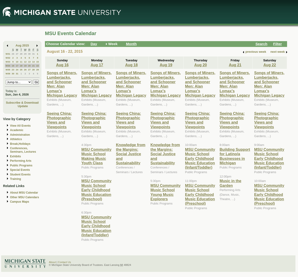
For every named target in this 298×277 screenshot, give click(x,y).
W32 (8, 57)
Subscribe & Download (22, 102)
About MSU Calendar (24, 192)
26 (13, 54)
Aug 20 (200, 65)
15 (37, 61)
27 (17, 54)
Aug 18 (131, 65)
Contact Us (64, 262)
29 (25, 54)
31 (33, 54)
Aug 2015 (22, 45)
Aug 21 (235, 65)
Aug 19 (166, 65)
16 (13, 65)
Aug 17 (97, 65)
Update (23, 106)
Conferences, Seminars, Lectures (23, 150)
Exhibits (15, 156)
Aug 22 (269, 65)
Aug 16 (62, 65)
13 (29, 61)
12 (25, 61)
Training (15, 179)
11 (21, 61)
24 (17, 69)
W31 (8, 54)
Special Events (20, 169)
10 (17, 61)
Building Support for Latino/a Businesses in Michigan (235, 156)
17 (17, 65)
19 (25, 65)
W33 (8, 61)
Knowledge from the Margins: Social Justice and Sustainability (131, 154)
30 (29, 54)
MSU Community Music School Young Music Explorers (165, 192)
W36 (8, 73)
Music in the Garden (230, 183)
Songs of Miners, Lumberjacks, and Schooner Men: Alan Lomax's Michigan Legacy (62, 84)
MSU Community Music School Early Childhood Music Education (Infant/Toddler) (96, 226)
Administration (20, 134)
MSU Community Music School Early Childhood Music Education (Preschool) (96, 190)
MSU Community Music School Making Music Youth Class (96, 156)
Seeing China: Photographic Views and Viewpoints (59, 120)
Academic (16, 130)
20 (29, 65)
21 (33, 65)
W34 (8, 65)
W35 (8, 69)
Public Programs (21, 165)
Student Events (20, 174)
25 (21, 69)
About (52, 262)
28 (21, 54)
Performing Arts (20, 160)
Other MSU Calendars (24, 197)
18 (21, 65)
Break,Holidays (20, 143)
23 (13, 69)
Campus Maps (19, 201)
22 (37, 65)
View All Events (20, 125)
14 (33, 61)
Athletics (16, 139)
